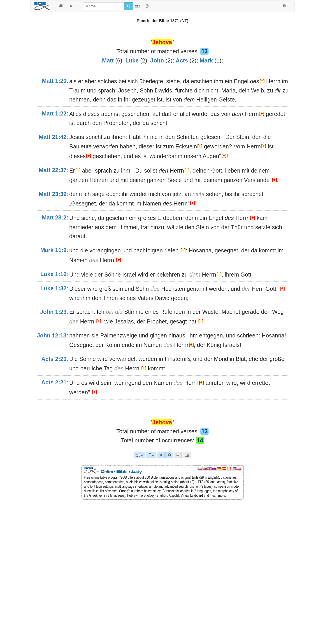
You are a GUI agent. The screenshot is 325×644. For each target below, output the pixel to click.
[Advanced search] (161, 455)
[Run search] (128, 6)
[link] (169, 455)
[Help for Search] (146, 6)
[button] (61, 6)
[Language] (139, 455)
